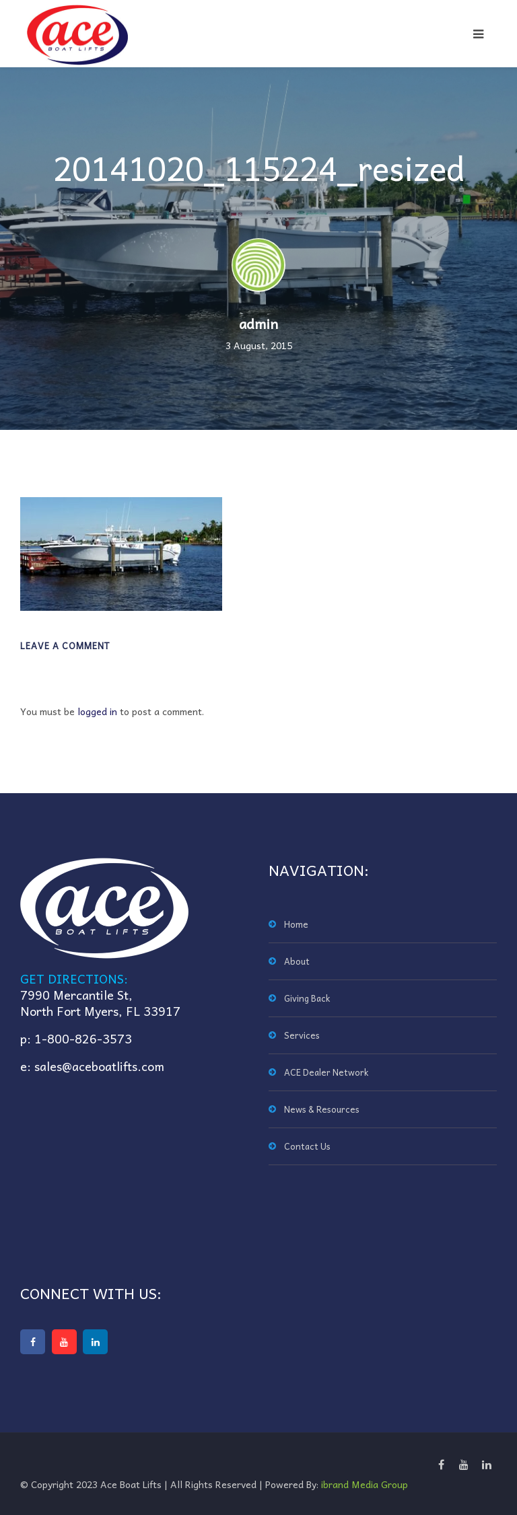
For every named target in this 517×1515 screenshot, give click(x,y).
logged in (97, 711)
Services (302, 1035)
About (297, 961)
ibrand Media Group (364, 1484)
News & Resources (321, 1109)
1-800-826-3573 (83, 1038)
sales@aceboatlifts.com (99, 1066)
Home (296, 924)
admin (258, 324)
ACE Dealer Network (326, 1072)
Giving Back (307, 998)
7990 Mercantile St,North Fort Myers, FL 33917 (100, 1003)
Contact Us (307, 1146)
